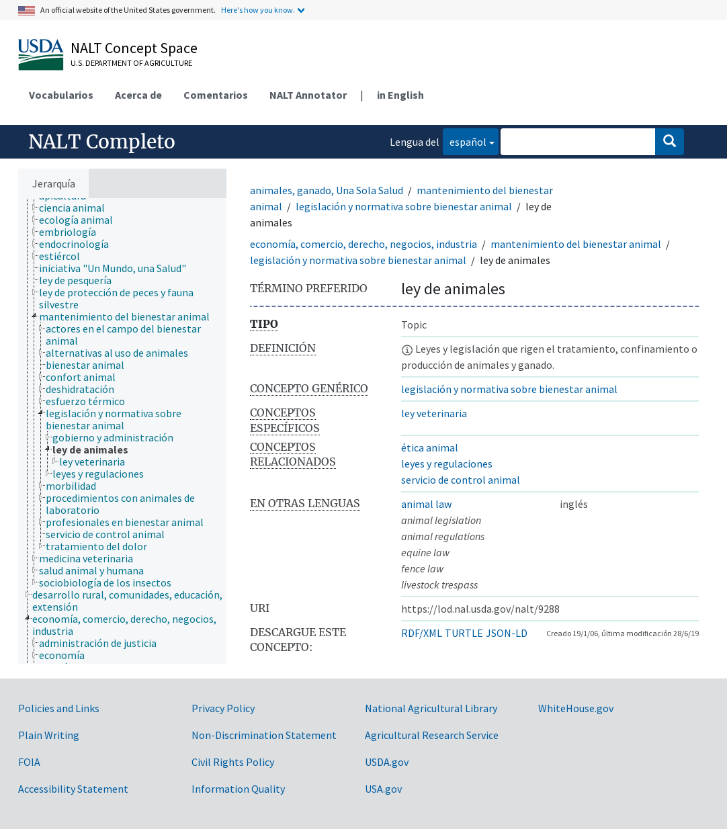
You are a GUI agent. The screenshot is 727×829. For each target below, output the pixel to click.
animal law (426, 504)
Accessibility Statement (73, 788)
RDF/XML (421, 633)
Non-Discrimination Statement (264, 735)
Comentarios (215, 94)
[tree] (122, 431)
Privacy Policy (223, 708)
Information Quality (238, 788)
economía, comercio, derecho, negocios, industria (363, 244)
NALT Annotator (308, 94)
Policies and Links (58, 708)
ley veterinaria (434, 413)
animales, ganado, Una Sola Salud (326, 190)
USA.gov (383, 788)
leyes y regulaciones (447, 463)
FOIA (29, 762)
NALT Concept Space (134, 47)
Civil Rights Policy (232, 762)
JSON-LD (506, 633)
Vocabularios (61, 94)
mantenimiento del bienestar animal (575, 244)
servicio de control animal (460, 479)
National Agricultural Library (431, 708)
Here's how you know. (258, 10)
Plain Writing (48, 735)
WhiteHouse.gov (575, 708)
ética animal (429, 447)
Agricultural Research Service (432, 735)
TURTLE (464, 633)
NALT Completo (101, 142)
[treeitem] (77, 208)
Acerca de (138, 94)
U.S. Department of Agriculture (131, 63)
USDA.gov (387, 762)
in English (400, 94)
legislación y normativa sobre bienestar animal (404, 206)
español (464, 140)
